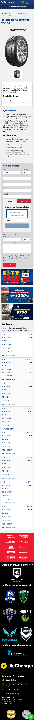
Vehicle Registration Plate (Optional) (10, 236)
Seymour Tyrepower (17, 6)
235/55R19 (28, 507)
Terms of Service (24, 258)
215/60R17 (28, 383)
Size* (4, 170)
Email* (5, 188)
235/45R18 (28, 457)
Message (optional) (9, 243)
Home (4, 13)
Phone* (5, 182)
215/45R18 (28, 408)
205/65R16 (28, 334)
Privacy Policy (12, 258)
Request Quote (9, 265)
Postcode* (6, 194)
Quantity (25, 170)
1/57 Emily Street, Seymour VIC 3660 (17, 685)
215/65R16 (28, 359)
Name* (5, 176)
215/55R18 (28, 433)
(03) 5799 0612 (12, 690)
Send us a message (12, 693)
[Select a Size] (17, 101)
